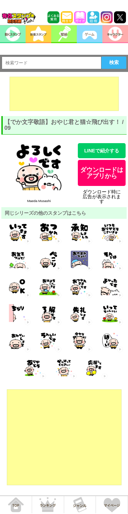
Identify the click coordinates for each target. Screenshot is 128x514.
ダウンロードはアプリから (101, 172)
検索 (114, 62)
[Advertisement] (64, 94)
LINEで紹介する (101, 150)
